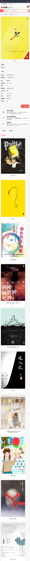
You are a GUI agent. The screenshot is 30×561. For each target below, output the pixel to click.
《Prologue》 (13, 175)
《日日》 (13, 218)
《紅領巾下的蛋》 (13, 518)
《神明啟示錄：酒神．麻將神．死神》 (13, 303)
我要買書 (6, 14)
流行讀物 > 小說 (11, 77)
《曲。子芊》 (13, 559)
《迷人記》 (13, 390)
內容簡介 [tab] (4, 130)
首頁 (2, 14)
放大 (15, 60)
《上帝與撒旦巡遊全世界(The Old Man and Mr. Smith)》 (13, 431)
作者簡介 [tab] (11, 130)
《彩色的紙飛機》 (13, 259)
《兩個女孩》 (13, 475)
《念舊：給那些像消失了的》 (13, 347)
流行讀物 (11, 14)
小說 (15, 14)
